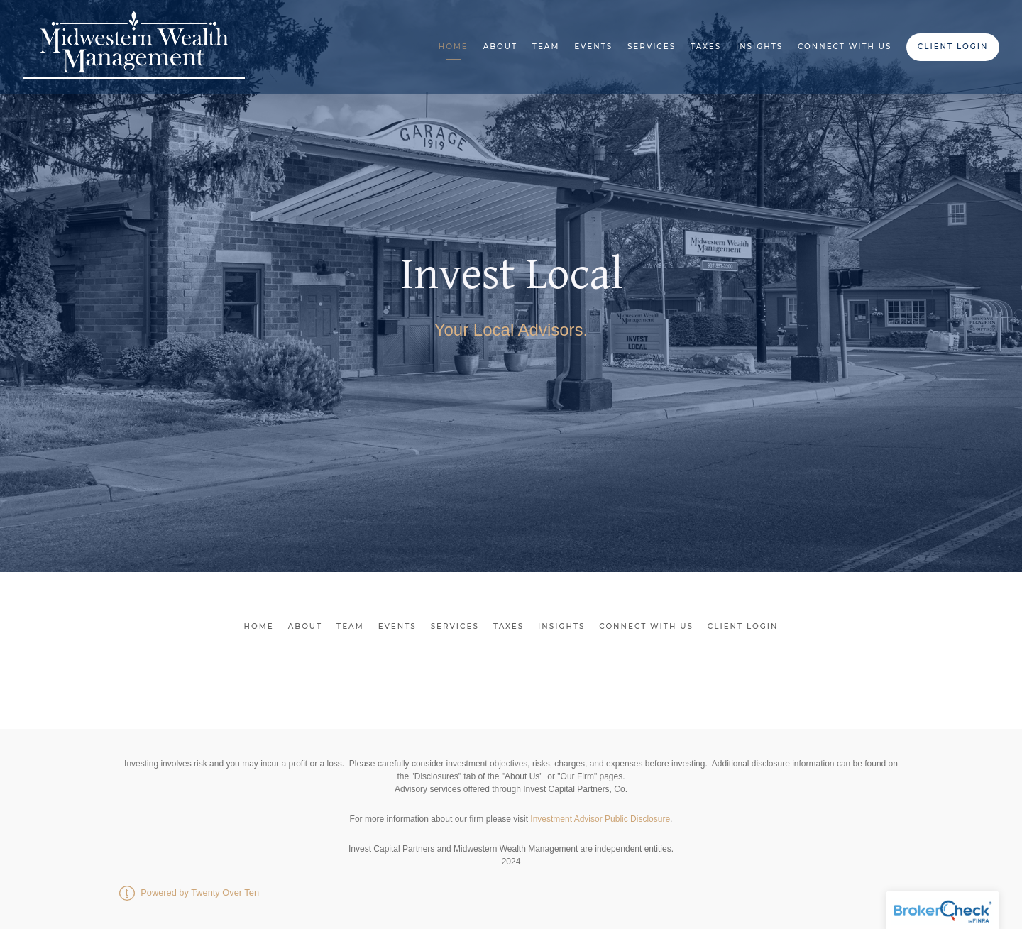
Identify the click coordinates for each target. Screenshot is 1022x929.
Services (651, 46)
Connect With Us (845, 46)
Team (546, 46)
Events (593, 46)
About (500, 46)
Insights (759, 46)
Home (453, 46)
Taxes (706, 46)
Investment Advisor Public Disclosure (600, 819)
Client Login (953, 46)
